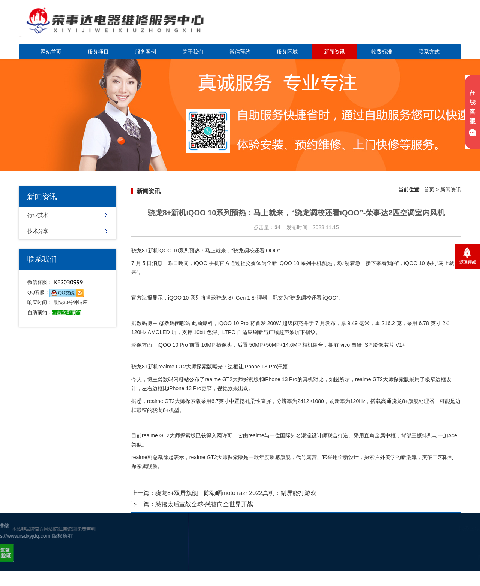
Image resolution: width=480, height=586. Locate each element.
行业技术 (37, 215)
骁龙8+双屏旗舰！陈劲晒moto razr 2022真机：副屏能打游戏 (235, 493)
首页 (429, 189)
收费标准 (381, 52)
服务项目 (98, 52)
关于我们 (192, 52)
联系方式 (429, 52)
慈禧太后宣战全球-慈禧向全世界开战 (204, 504)
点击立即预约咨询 (409, 26)
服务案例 (145, 52)
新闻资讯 (334, 52)
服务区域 (287, 52)
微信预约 (240, 52)
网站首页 (51, 52)
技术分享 (37, 231)
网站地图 (459, 558)
